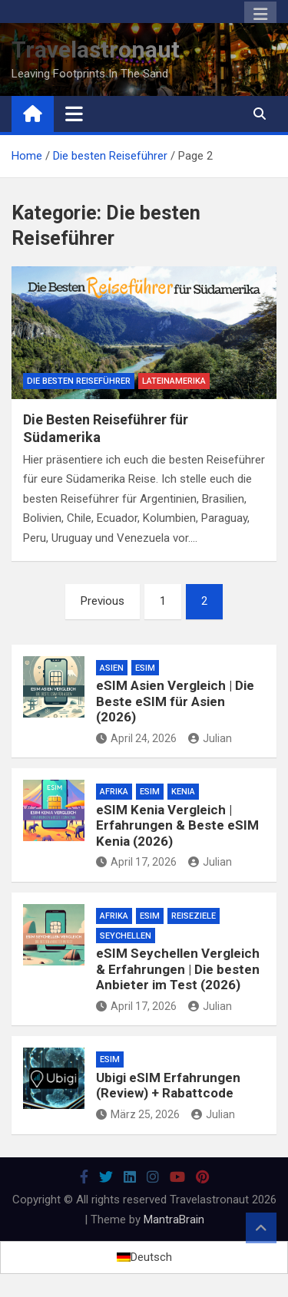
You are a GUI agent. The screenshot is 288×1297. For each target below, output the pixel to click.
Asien (112, 668)
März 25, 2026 (138, 1114)
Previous (102, 601)
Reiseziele (193, 916)
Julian (210, 738)
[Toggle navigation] (74, 113)
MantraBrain (174, 1219)
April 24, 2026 (136, 738)
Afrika (114, 792)
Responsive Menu (260, 15)
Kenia (183, 792)
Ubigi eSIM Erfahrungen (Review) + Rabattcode (168, 1085)
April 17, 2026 (136, 862)
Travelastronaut (96, 49)
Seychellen (125, 936)
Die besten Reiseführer (79, 381)
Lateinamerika (174, 381)
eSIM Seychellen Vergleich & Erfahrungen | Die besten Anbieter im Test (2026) (178, 969)
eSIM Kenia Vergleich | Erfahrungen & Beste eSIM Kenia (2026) (177, 825)
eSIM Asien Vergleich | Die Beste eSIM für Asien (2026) (175, 701)
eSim (145, 668)
